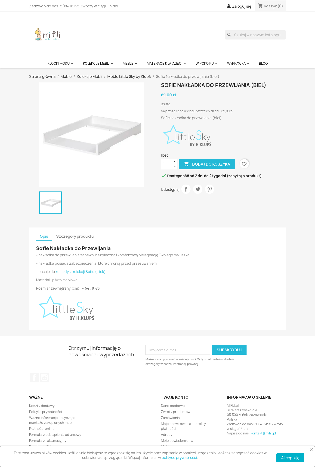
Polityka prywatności (45, 411)
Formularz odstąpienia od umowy (55, 434)
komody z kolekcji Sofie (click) (81, 271)
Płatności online (42, 428)
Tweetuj (197, 189)
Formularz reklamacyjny (47, 440)
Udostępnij (186, 189)
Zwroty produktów (175, 411)
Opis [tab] (44, 236)
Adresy (166, 434)
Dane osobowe (173, 405)
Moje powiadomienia (177, 440)
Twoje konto (174, 397)
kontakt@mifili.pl (263, 433)
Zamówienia (170, 417)
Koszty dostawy (42, 405)
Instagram (44, 377)
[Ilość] (166, 164)
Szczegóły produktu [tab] (75, 236)
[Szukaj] (255, 34)
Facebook (34, 377)
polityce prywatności (179, 457)
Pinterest (209, 189)
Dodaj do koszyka (207, 164)
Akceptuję (290, 457)
